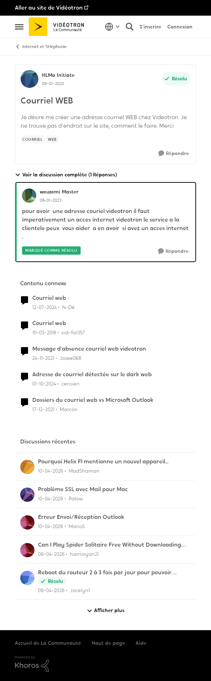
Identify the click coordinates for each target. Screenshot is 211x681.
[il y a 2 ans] (44, 307)
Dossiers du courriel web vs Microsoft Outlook (92, 400)
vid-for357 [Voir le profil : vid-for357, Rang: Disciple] (73, 332)
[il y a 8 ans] (44, 332)
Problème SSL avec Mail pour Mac (83, 489)
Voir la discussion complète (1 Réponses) (66, 174)
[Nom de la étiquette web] (52, 139)
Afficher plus (105, 610)
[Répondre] (173, 153)
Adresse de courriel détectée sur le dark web (92, 374)
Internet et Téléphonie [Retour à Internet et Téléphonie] (41, 47)
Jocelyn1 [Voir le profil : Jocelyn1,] (80, 590)
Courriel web (49, 298)
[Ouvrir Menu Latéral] (19, 26)
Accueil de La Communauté (48, 643)
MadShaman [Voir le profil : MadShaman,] (84, 471)
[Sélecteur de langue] (112, 27)
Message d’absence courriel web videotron (89, 348)
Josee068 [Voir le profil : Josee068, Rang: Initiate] (70, 358)
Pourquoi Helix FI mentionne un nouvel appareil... (103, 461)
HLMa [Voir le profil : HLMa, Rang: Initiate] (48, 75)
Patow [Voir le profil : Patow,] (76, 498)
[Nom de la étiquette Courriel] (32, 139)
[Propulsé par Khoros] (105, 664)
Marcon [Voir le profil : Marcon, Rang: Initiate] (68, 409)
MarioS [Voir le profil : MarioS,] (77, 526)
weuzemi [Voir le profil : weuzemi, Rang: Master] (50, 191)
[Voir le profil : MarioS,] (27, 522)
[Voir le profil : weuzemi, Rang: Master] (29, 195)
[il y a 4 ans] (43, 358)
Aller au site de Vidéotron (49, 7)
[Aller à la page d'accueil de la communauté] (59, 26)
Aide (141, 643)
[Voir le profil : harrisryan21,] (27, 550)
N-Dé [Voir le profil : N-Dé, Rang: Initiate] (68, 307)
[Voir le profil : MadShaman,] (27, 467)
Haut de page (108, 643)
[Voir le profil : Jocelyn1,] (27, 578)
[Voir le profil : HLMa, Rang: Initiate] (29, 79)
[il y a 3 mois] (50, 471)
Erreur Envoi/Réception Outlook (81, 517)
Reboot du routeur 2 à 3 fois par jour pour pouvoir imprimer (105, 572)
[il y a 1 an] (44, 384)
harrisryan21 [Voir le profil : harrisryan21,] (84, 554)
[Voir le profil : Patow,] (27, 495)
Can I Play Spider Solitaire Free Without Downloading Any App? (109, 545)
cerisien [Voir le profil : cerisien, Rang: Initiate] (70, 384)
